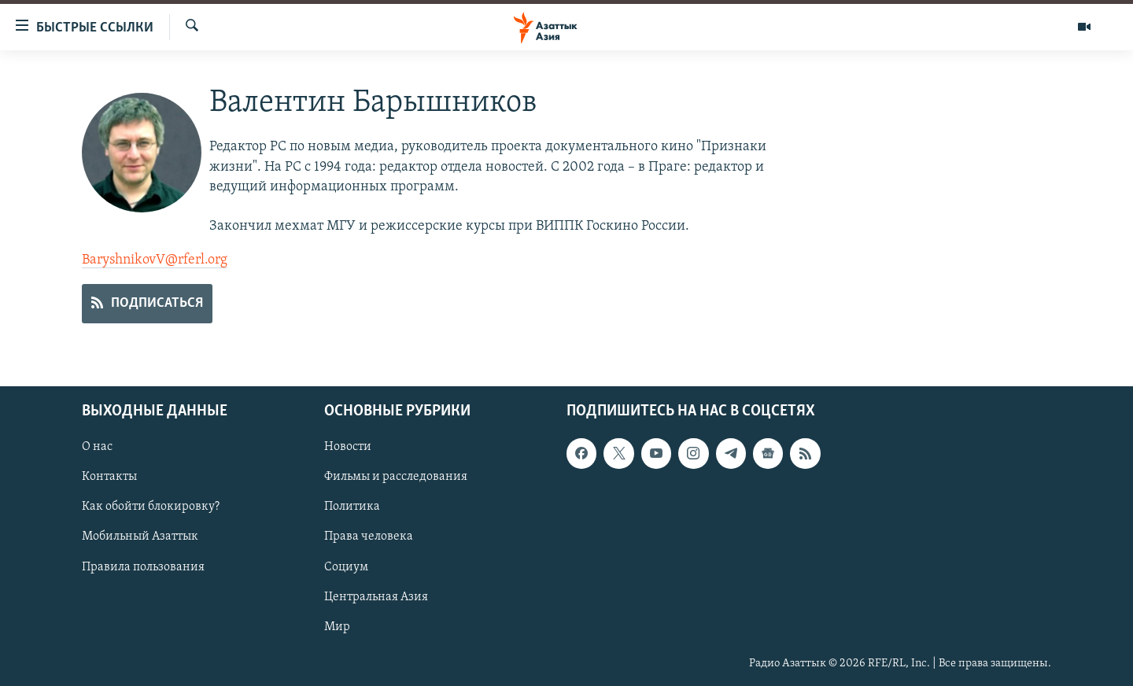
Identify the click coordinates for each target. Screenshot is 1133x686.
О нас (97, 447)
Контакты (109, 476)
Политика (352, 506)
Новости (347, 447)
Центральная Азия (376, 596)
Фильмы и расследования (395, 476)
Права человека (368, 536)
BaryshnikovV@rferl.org (154, 260)
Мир (337, 626)
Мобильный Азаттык (140, 536)
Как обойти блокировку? (151, 506)
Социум (346, 566)
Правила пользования (143, 566)
